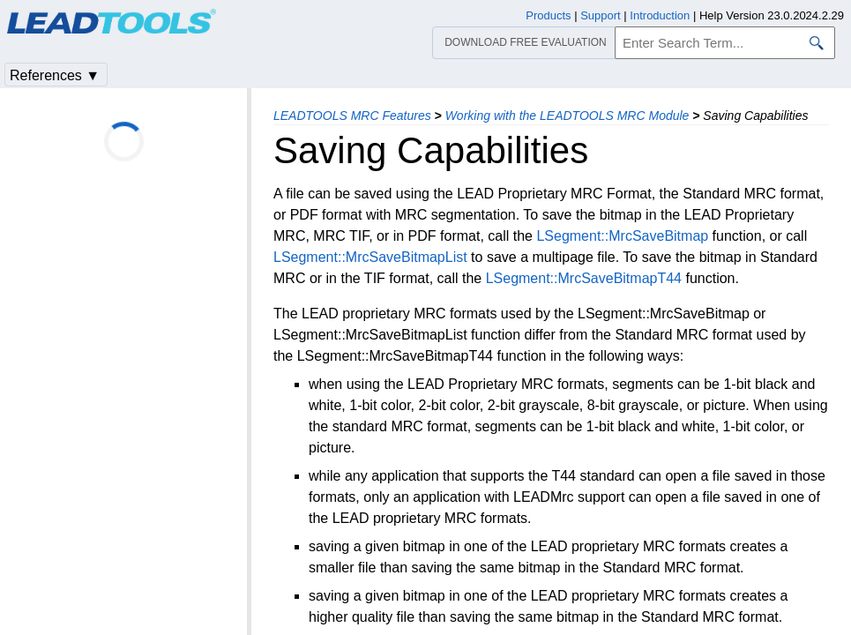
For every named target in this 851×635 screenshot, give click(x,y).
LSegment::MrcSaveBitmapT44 (584, 278)
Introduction (660, 15)
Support (600, 15)
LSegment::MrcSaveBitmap (622, 235)
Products (548, 15)
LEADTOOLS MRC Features (352, 115)
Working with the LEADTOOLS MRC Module (567, 115)
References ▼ (55, 75)
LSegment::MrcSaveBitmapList (370, 257)
